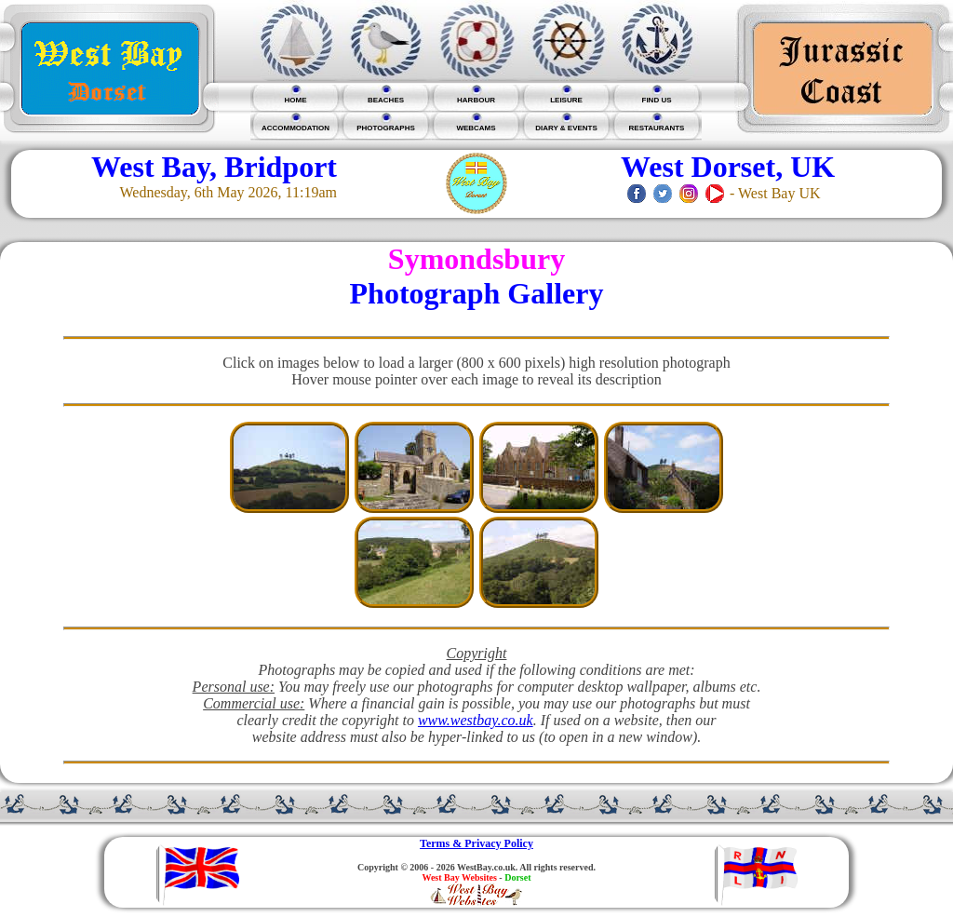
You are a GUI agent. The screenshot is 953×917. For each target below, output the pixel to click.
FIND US (657, 100)
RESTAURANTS (657, 128)
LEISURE (566, 100)
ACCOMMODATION (295, 128)
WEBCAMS (475, 128)
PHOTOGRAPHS (385, 128)
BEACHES (386, 100)
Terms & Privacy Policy (476, 843)
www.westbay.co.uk (475, 720)
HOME (296, 100)
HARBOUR (476, 100)
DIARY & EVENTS (566, 128)
